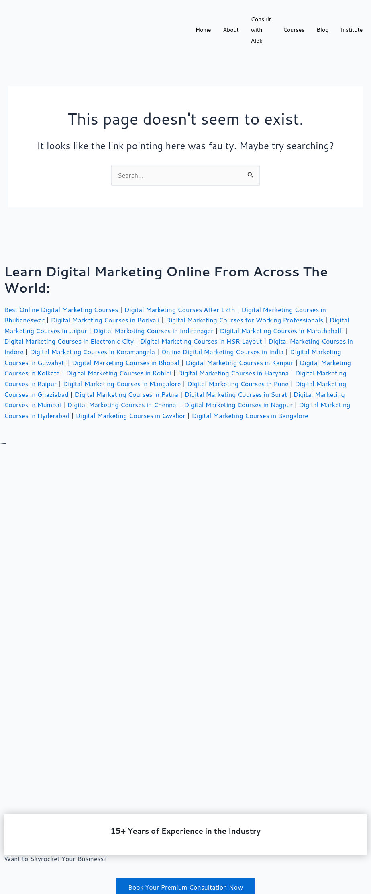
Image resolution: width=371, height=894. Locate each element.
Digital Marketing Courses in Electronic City (69, 341)
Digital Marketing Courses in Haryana (233, 372)
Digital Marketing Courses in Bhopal (125, 362)
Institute (351, 30)
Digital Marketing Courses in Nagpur (238, 404)
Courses (293, 30)
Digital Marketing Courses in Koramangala (92, 351)
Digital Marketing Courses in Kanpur (239, 362)
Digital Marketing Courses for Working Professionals (244, 319)
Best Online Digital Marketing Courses (61, 309)
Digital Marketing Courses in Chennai (122, 404)
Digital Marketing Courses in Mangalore (122, 383)
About (231, 30)
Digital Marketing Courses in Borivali (105, 319)
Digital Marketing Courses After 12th (179, 309)
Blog (322, 30)
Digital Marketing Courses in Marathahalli (281, 330)
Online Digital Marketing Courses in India (222, 351)
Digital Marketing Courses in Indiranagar (153, 330)
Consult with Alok (261, 30)
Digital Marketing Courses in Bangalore (250, 415)
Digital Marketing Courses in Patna (126, 394)
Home (203, 30)
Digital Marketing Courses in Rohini (118, 372)
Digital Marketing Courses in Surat (235, 394)
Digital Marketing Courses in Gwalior (131, 415)
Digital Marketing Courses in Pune (238, 383)
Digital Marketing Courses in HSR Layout (201, 341)
